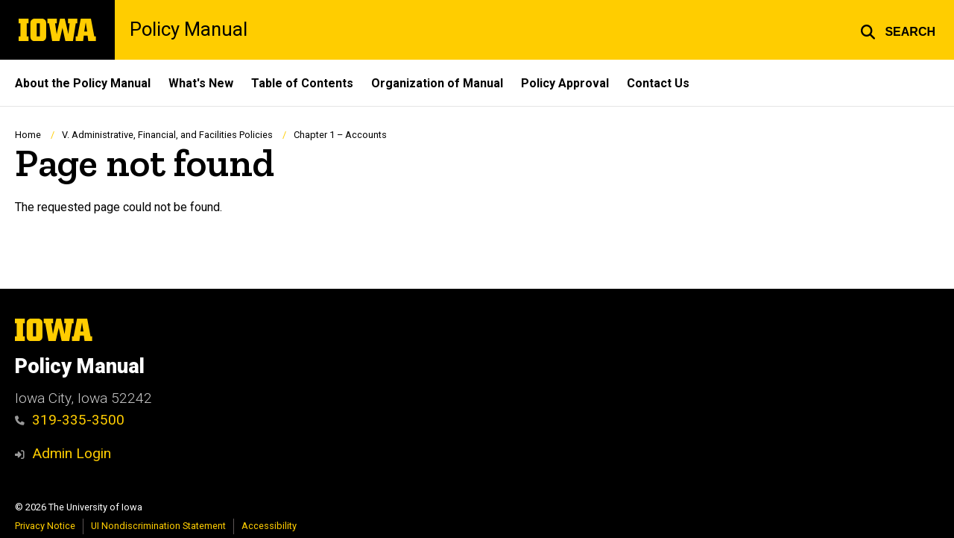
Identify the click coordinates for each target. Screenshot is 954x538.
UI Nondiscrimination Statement (158, 525)
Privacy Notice (45, 525)
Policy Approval (565, 83)
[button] (897, 30)
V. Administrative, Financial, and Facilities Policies (167, 134)
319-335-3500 (69, 419)
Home (28, 134)
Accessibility (269, 525)
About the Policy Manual (83, 83)
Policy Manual (188, 30)
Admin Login (71, 453)
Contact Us (658, 83)
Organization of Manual (437, 83)
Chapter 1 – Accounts (340, 134)
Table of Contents (302, 83)
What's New (200, 83)
